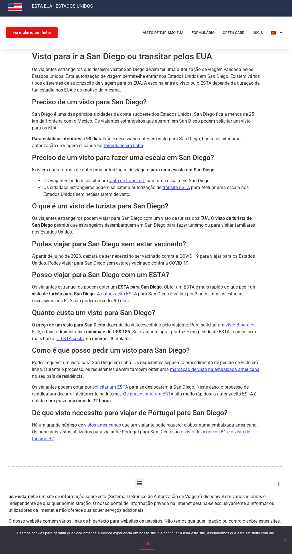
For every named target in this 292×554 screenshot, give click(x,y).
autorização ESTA (119, 294)
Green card (233, 33)
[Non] (285, 540)
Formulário (203, 33)
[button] (139, 483)
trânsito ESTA (176, 187)
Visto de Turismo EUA (163, 33)
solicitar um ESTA (110, 387)
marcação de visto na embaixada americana (214, 369)
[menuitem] (276, 32)
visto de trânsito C (127, 180)
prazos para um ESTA (151, 394)
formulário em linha (123, 145)
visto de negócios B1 (205, 432)
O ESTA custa (70, 338)
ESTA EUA (42, 6)
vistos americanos (102, 425)
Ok (147, 543)
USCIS (257, 33)
